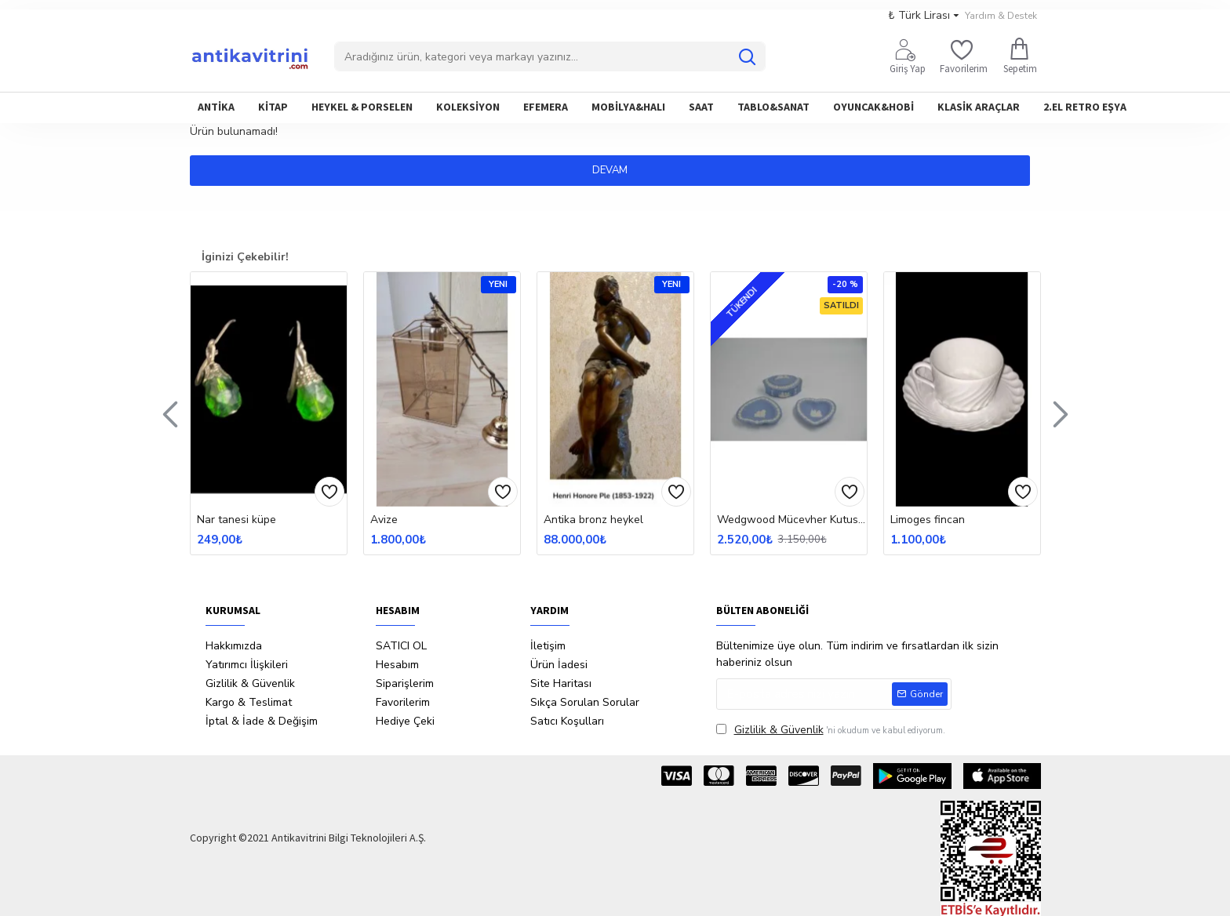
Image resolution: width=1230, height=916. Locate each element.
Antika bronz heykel (593, 520)
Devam (615, 170)
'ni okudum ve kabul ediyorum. (830, 730)
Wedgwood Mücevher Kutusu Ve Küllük (792, 520)
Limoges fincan (927, 520)
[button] (170, 413)
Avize (384, 520)
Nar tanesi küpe (236, 520)
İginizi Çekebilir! (245, 256)
